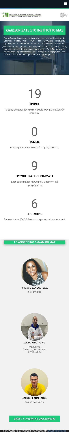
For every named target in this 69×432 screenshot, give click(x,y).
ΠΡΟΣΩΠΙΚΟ (34, 214)
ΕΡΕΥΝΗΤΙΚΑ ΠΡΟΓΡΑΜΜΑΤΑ (35, 176)
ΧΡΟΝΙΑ (34, 104)
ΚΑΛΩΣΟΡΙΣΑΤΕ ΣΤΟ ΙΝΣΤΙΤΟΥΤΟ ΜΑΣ (34, 30)
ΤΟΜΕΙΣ (34, 141)
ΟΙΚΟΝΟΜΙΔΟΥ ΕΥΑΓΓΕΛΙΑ (34, 288)
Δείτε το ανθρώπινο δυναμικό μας (34, 418)
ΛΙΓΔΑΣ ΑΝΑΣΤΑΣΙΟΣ (34, 342)
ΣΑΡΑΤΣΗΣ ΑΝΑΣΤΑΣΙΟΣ (34, 398)
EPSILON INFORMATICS (57, 431)
